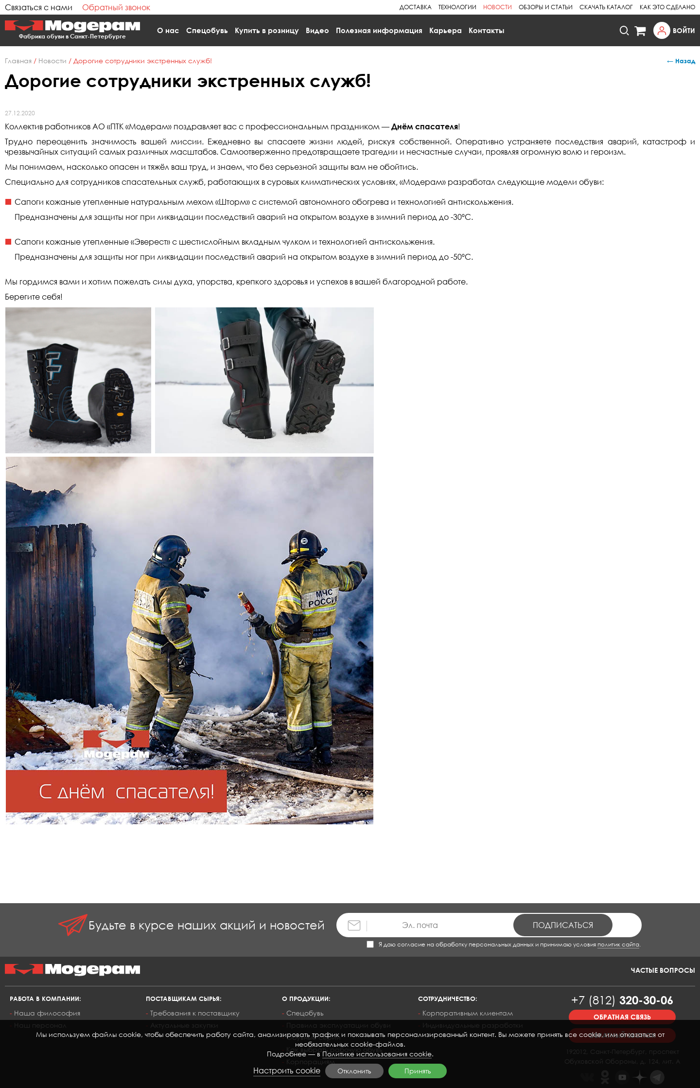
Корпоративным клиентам (467, 1013)
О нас (168, 30)
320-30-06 (622, 1000)
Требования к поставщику (195, 1013)
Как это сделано (667, 7)
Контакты (487, 30)
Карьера (445, 30)
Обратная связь (622, 1017)
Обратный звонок (116, 7)
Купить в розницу (267, 30)
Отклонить (354, 1071)
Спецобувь (207, 30)
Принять (417, 1071)
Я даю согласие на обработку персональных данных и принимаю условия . (504, 944)
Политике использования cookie (377, 1054)
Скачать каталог (606, 7)
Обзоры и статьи (546, 7)
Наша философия (47, 1013)
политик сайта (618, 944)
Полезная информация (379, 30)
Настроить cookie (286, 1070)
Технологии (457, 7)
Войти (684, 30)
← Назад (681, 61)
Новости (497, 7)
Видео (317, 30)
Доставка (416, 7)
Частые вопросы (663, 970)
